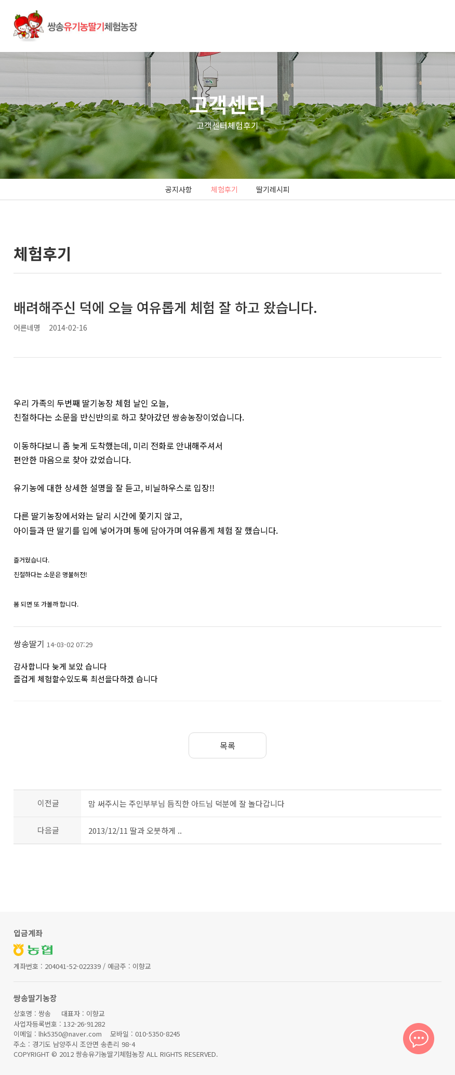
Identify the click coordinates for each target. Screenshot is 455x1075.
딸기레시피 (273, 189)
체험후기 (224, 189)
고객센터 (227, 104)
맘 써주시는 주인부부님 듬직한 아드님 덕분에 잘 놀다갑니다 (186, 803)
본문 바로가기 (0, 0)
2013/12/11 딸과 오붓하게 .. (135, 830)
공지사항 (178, 189)
